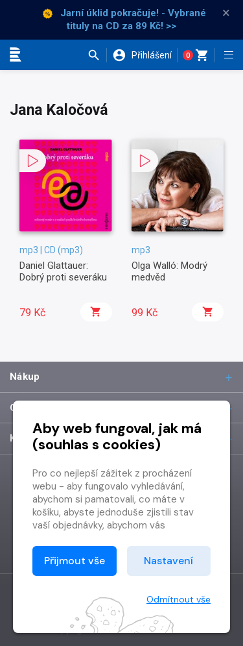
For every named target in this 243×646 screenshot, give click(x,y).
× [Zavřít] (226, 13)
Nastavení (168, 560)
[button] (97, 55)
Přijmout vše (74, 560)
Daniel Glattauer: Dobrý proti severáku (63, 271)
